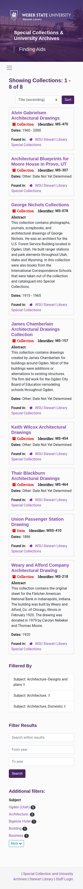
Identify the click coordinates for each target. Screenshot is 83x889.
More (16, 843)
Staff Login (64, 879)
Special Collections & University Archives (39, 35)
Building (15, 828)
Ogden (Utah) (20, 807)
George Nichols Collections (40, 204)
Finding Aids (32, 49)
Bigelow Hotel (20, 821)
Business (16, 835)
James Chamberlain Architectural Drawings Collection (35, 329)
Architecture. (19, 814)
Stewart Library (41, 879)
